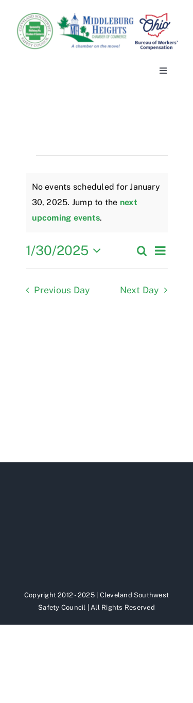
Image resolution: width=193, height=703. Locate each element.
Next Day (139, 289)
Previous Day (62, 289)
